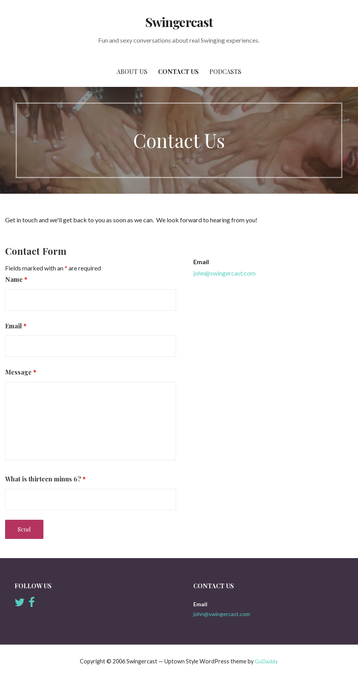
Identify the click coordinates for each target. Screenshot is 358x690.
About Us (132, 71)
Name (16, 279)
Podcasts (225, 71)
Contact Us (178, 71)
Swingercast (178, 21)
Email (16, 326)
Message (20, 372)
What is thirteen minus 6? (45, 479)
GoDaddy (266, 661)
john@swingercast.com (224, 273)
